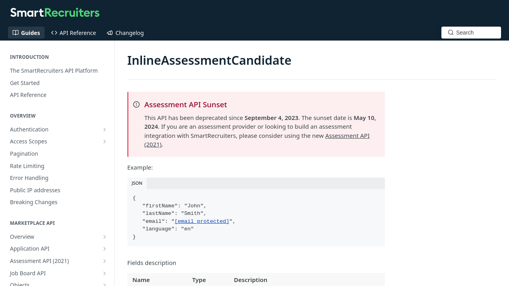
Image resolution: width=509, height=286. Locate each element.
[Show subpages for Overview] (104, 237)
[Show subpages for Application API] (104, 248)
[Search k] (471, 33)
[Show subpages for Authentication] (104, 129)
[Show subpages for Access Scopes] (104, 141)
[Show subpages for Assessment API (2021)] (104, 261)
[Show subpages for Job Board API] (104, 273)
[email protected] (202, 221)
